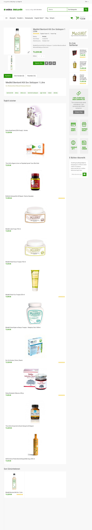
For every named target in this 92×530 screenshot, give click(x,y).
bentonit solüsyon (33, 93)
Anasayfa (13, 18)
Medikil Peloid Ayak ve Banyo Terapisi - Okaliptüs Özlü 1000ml (23, 327)
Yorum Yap (53, 33)
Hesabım (20, 18)
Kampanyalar (29, 18)
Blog (46, 18)
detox (16, 93)
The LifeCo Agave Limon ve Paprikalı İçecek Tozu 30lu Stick (22, 163)
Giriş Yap (12, 1)
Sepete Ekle (38, 63)
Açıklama (8, 76)
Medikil (44, 36)
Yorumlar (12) (31, 76)
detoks (56, 93)
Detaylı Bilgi (78, 112)
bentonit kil (10, 93)
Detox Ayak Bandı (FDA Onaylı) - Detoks (17, 130)
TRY (86, 1)
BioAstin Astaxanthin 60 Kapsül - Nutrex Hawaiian (20, 196)
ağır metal (43, 93)
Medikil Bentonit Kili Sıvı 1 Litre (14, 492)
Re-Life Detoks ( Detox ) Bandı (14, 360)
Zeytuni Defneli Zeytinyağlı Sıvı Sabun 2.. (83, 77)
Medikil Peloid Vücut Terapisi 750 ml (16, 262)
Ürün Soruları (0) (19, 76)
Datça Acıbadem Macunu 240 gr (15, 393)
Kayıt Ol (20, 1)
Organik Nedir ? (39, 18)
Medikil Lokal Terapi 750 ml (13, 229)
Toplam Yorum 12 (44, 33)
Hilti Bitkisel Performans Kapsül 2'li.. (83, 51)
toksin (49, 93)
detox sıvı (23, 93)
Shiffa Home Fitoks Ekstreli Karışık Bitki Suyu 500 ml (20, 459)
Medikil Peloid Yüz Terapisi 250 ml (15, 294)
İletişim (52, 18)
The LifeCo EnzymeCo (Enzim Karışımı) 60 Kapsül (20, 426)
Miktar (35, 56)
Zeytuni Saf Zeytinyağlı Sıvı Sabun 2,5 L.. (83, 64)
